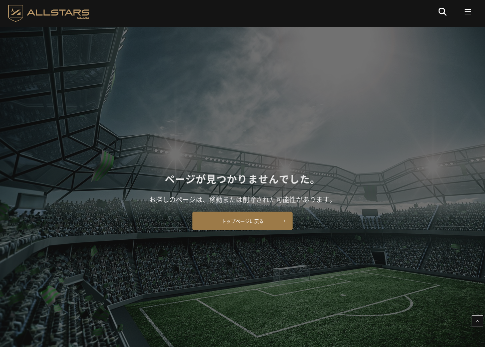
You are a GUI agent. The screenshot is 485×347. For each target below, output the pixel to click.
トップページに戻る (242, 221)
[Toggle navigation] (468, 11)
